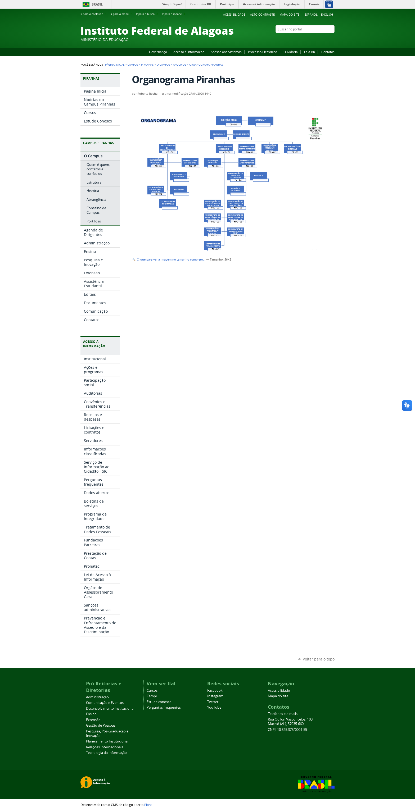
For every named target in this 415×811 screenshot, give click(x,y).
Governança (158, 52)
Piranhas (147, 64)
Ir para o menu (121, 14)
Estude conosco (159, 702)
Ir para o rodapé (174, 14)
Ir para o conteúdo (93, 14)
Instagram (318, 39)
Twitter (325, 39)
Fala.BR (309, 52)
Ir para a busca (147, 14)
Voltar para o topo (319, 659)
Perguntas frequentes (164, 707)
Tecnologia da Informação (106, 752)
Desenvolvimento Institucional (110, 708)
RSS (332, 39)
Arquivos (179, 64)
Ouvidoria (290, 52)
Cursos (152, 690)
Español (311, 14)
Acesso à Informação (188, 52)
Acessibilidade (234, 14)
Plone (148, 805)
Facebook (305, 39)
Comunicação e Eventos (105, 702)
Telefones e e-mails (282, 714)
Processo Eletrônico (262, 52)
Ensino (91, 714)
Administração (97, 697)
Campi (152, 696)
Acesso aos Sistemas (226, 52)
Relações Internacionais (104, 747)
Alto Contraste (262, 14)
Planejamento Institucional (107, 741)
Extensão (93, 720)
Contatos (328, 52)
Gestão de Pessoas (100, 725)
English (327, 14)
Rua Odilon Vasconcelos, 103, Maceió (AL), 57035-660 (290, 721)
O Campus (163, 64)
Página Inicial (114, 64)
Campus (133, 64)
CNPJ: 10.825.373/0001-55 (287, 729)
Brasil (97, 4)
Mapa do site (289, 14)
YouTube (312, 39)
